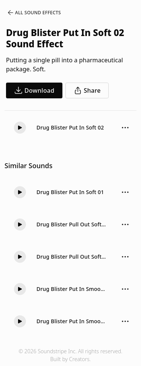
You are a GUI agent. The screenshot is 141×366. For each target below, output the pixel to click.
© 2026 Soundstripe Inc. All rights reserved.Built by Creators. (70, 355)
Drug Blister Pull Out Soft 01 (71, 256)
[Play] (20, 128)
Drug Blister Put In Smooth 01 (71, 288)
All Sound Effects (34, 13)
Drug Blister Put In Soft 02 (70, 127)
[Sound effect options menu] (125, 128)
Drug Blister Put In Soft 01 (70, 192)
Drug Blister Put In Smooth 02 (71, 321)
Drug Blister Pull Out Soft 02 (71, 224)
